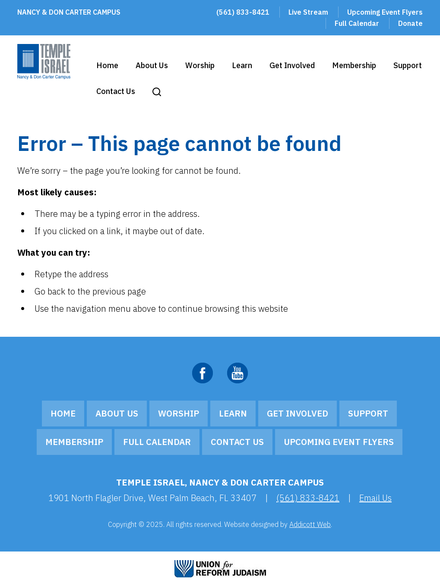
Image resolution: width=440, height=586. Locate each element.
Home (107, 65)
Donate (410, 23)
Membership (354, 65)
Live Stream (308, 12)
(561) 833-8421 (242, 12)
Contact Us (115, 91)
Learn (242, 65)
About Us (152, 65)
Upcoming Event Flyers (385, 12)
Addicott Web (310, 524)
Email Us (375, 498)
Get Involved (292, 65)
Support (407, 65)
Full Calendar (357, 23)
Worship (200, 65)
